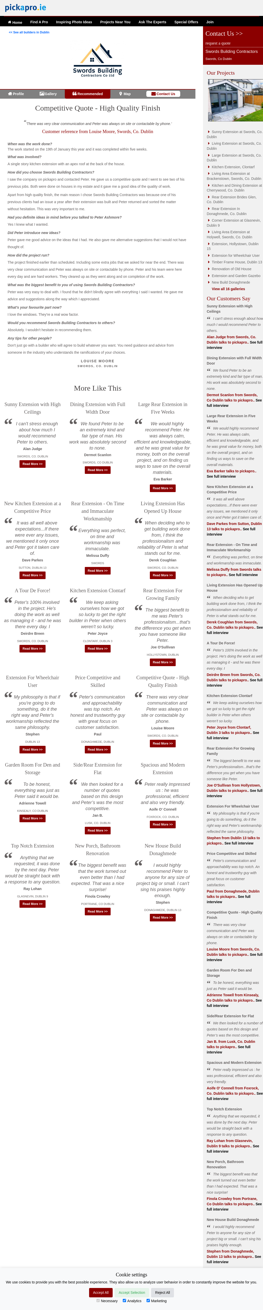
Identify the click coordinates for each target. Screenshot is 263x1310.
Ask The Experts (152, 22)
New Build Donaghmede (231, 282)
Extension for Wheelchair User (236, 255)
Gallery (51, 94)
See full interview (221, 476)
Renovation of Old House (231, 269)
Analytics (132, 1301)
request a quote (218, 43)
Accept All (101, 1293)
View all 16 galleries (228, 289)
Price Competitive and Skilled (231, 854)
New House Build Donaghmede (233, 1220)
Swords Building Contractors (232, 51)
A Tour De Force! (32, 590)
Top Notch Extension (32, 846)
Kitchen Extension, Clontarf (233, 167)
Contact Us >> (224, 33)
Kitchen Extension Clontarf (98, 590)
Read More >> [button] (33, 464)
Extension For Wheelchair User (233, 806)
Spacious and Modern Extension (234, 1063)
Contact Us (165, 94)
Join (210, 22)
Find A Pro (39, 22)
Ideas (74, 22)
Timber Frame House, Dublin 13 (237, 262)
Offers (186, 22)
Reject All (162, 1293)
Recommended (90, 94)
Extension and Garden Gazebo (236, 276)
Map (127, 94)
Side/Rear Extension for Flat (230, 1016)
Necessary (107, 1301)
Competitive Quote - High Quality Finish (97, 108)
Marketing (157, 1301)
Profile (18, 94)
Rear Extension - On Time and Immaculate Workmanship (97, 511)
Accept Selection (132, 1293)
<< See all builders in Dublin (29, 32)
